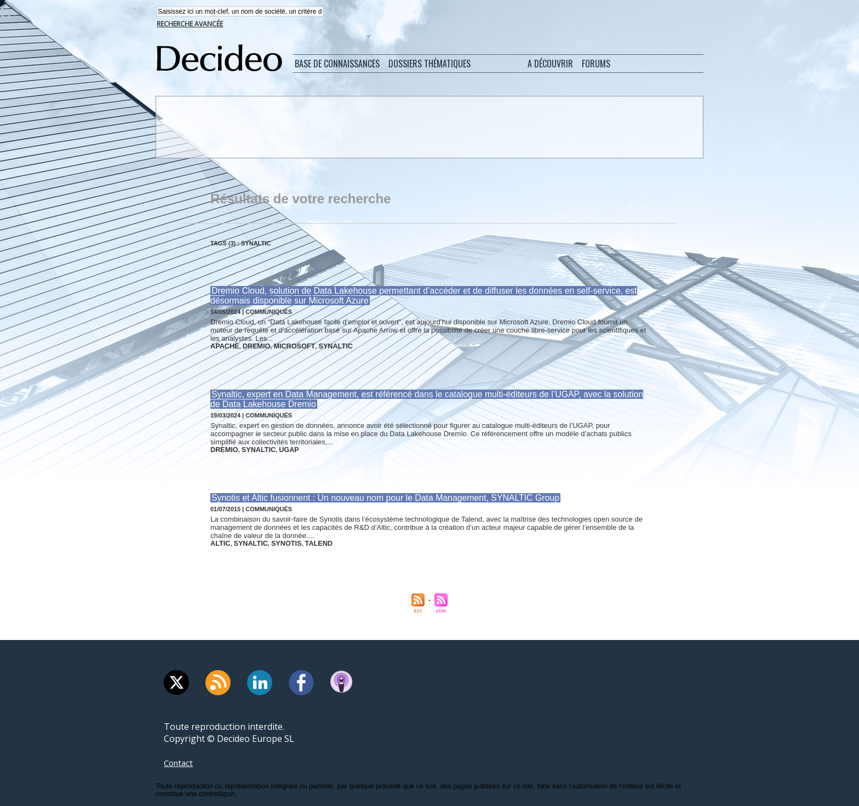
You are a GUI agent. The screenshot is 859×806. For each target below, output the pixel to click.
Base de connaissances (337, 64)
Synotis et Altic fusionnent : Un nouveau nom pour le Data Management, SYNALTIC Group (376, 494)
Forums (596, 64)
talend (306, 539)
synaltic (320, 345)
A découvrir (550, 64)
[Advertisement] (428, 127)
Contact (180, 758)
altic (219, 539)
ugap (279, 447)
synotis (277, 539)
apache (223, 345)
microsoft (284, 345)
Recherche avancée (190, 25)
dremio (251, 345)
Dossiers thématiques (429, 64)
